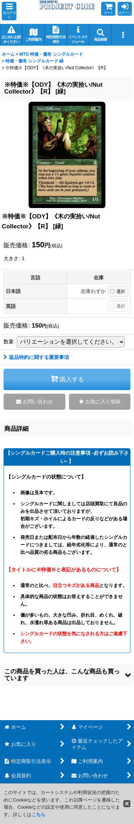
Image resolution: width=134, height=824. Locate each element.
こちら (38, 814)
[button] (9, 11)
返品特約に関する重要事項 (36, 357)
